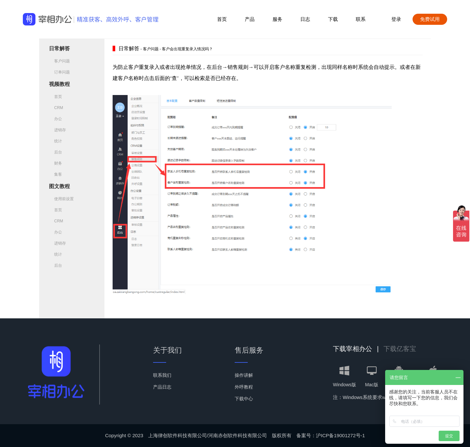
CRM (56, 107)
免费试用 (430, 19)
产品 (250, 19)
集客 (55, 174)
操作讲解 (244, 375)
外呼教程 (244, 387)
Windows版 (344, 376)
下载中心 (244, 398)
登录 (396, 19)
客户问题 (59, 61)
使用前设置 (61, 199)
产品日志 (162, 387)
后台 (55, 152)
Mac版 (371, 376)
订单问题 (59, 72)
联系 (361, 19)
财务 (55, 163)
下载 (333, 19)
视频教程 (59, 84)
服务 (277, 19)
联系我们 (162, 375)
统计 (55, 141)
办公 (55, 119)
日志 (305, 19)
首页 (222, 19)
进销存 (57, 130)
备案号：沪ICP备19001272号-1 (330, 435)
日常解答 (59, 48)
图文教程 (59, 186)
